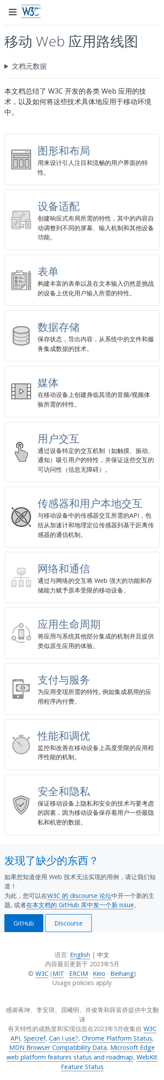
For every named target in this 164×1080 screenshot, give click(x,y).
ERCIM (78, 973)
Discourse (68, 923)
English (80, 954)
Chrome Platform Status (117, 1038)
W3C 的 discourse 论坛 (79, 895)
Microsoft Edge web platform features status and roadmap (81, 1052)
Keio (99, 973)
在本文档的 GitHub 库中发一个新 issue (80, 905)
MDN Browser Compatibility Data (58, 1047)
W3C (42, 973)
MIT (58, 973)
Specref (34, 1038)
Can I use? (63, 1038)
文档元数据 (29, 66)
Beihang (122, 973)
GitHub (24, 923)
